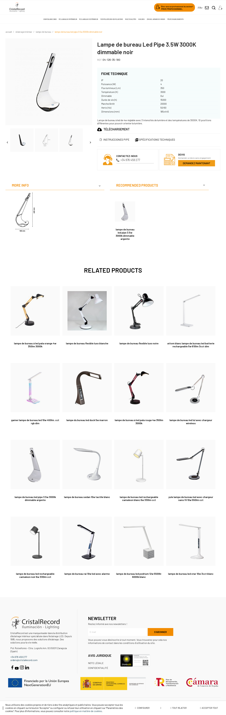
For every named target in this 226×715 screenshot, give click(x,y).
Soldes (141, 19)
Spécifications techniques (155, 139)
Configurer (148, 708)
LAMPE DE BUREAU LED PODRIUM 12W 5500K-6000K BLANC (139, 575)
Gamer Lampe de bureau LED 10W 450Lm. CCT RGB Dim (35, 422)
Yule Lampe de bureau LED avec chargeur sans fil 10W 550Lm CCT (190, 498)
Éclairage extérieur (88, 19)
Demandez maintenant (196, 163)
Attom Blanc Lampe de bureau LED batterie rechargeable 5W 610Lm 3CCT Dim (190, 345)
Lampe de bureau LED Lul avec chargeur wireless (191, 422)
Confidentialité (98, 667)
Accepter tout (209, 708)
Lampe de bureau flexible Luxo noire (139, 343)
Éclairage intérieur (68, 19)
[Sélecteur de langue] (199, 7)
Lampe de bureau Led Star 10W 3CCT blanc (190, 573)
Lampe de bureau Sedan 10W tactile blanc (87, 496)
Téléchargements (175, 19)
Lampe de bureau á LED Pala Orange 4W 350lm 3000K (35, 345)
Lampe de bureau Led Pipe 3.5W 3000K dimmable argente (125, 234)
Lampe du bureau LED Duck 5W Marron (87, 420)
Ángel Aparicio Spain (156, 19)
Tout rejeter (179, 708)
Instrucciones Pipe (116, 139)
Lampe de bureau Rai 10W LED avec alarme (87, 573)
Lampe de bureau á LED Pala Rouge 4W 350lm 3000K (139, 422)
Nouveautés (130, 19)
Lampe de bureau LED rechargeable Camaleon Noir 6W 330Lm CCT (35, 575)
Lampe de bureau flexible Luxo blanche (87, 343)
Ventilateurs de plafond (111, 19)
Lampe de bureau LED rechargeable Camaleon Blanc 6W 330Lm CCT (139, 498)
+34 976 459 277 (128, 160)
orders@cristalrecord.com (24, 660)
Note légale (96, 662)
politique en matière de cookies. (86, 711)
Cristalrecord (50, 19)
